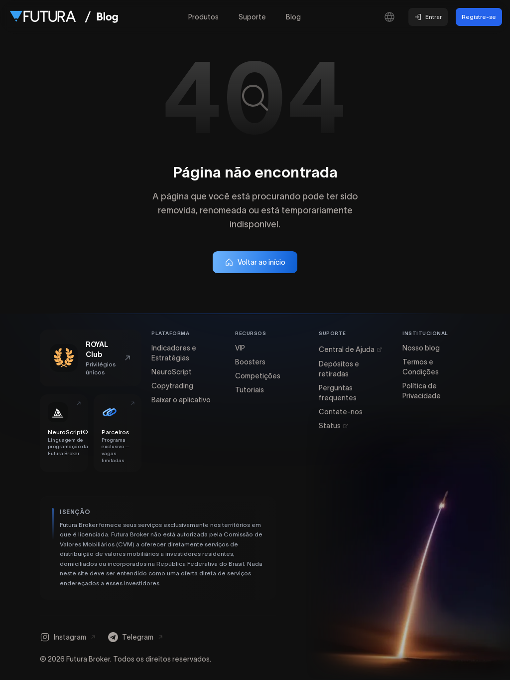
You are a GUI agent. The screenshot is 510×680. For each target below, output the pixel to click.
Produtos (203, 17)
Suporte (252, 17)
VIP (240, 348)
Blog (293, 17)
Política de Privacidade (421, 391)
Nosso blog (421, 348)
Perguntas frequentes (338, 393)
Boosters (250, 362)
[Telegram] (135, 637)
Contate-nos (341, 412)
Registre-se (479, 16)
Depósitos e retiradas (339, 369)
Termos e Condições (420, 367)
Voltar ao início (255, 262)
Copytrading (172, 386)
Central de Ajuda (350, 349)
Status (334, 426)
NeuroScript (171, 372)
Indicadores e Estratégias (173, 353)
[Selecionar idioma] (389, 17)
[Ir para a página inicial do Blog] (107, 16)
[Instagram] (68, 637)
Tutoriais (249, 390)
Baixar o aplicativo (181, 400)
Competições (257, 376)
